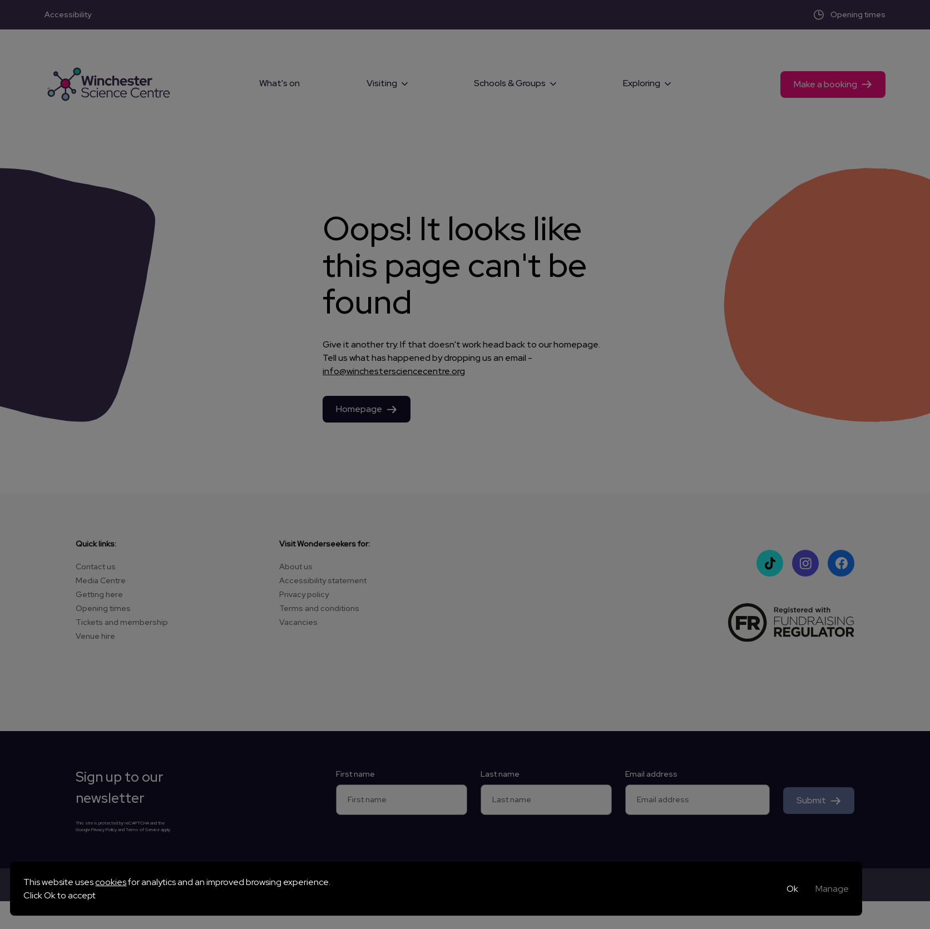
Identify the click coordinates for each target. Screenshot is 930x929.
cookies (110, 882)
